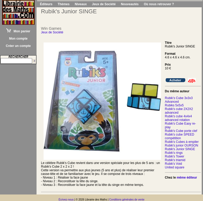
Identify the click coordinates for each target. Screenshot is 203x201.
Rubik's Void (173, 164)
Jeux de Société (104, 4)
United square (174, 167)
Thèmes (63, 4)
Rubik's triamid (175, 160)
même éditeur (187, 177)
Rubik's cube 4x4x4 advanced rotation (178, 118)
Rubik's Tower (174, 156)
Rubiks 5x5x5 (174, 105)
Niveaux (81, 4)
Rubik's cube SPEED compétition (179, 136)
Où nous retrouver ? (159, 4)
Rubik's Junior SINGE (180, 149)
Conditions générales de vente (126, 199)
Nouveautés (130, 4)
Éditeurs (46, 4)
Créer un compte (18, 46)
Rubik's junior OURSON (181, 145)
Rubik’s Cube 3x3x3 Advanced (179, 99)
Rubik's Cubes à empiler (182, 142)
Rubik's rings (174, 153)
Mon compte (18, 38)
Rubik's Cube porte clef (181, 131)
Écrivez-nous (66, 199)
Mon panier (18, 31)
